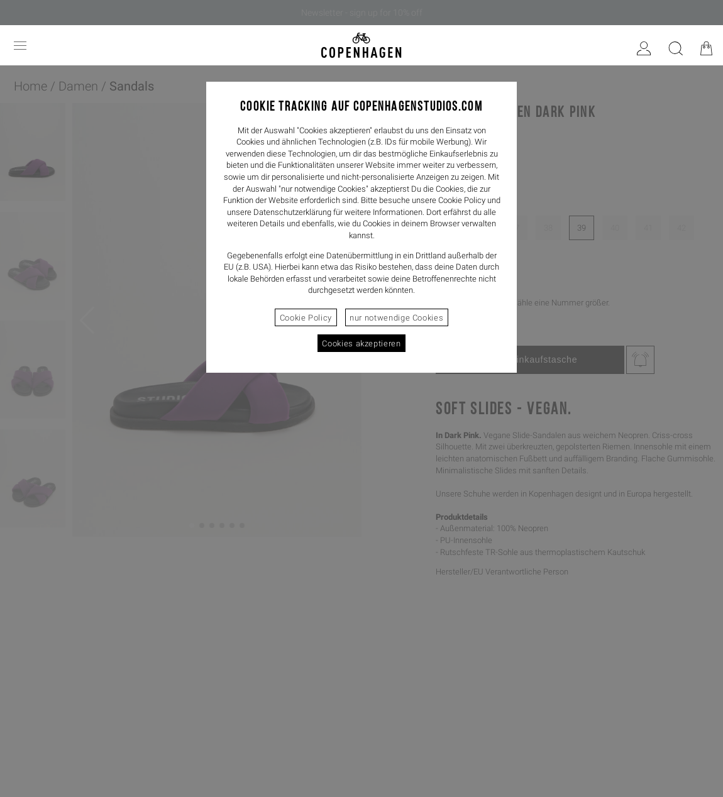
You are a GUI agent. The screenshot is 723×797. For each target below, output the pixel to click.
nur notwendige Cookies (396, 317)
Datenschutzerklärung (292, 212)
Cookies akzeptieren (361, 343)
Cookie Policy (306, 317)
